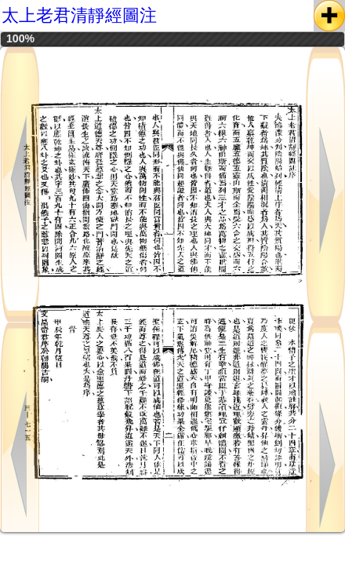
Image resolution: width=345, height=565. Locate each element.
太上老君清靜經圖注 (79, 15)
